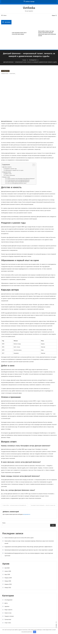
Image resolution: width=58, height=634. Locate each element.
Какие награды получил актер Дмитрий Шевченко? (18, 181)
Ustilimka (29, 8)
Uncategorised (5, 71)
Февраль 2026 (8, 578)
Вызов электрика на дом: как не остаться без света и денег (20, 33)
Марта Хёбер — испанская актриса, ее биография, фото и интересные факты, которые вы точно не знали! (15, 505)
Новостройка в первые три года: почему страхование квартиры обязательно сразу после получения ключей (29, 542)
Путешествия (8, 619)
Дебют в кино (8, 173)
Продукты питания (9, 616)
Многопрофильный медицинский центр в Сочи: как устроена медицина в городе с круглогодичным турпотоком (29, 554)
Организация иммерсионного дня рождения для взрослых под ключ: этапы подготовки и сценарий (29, 550)
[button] (33, 165)
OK (34, 632)
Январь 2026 (8, 581)
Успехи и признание (10, 175)
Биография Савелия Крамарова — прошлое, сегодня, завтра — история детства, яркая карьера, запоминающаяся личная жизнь (44, 505)
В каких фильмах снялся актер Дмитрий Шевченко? (19, 180)
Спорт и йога (8, 623)
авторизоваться (26, 514)
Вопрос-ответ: (6, 177)
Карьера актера (7, 172)
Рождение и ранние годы (11, 168)
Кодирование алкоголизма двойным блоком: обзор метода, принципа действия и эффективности (28, 546)
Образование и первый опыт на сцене (14, 170)
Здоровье (7, 606)
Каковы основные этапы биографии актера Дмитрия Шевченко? (21, 178)
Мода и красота (8, 609)
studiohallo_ (13, 73)
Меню (3, 15)
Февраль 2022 (8, 584)
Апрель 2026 (8, 571)
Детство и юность (7, 167)
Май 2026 (7, 568)
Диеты (6, 603)
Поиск (54, 15)
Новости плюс (8, 613)
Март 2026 (7, 574)
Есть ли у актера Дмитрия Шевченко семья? (17, 183)
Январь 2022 (8, 587)
